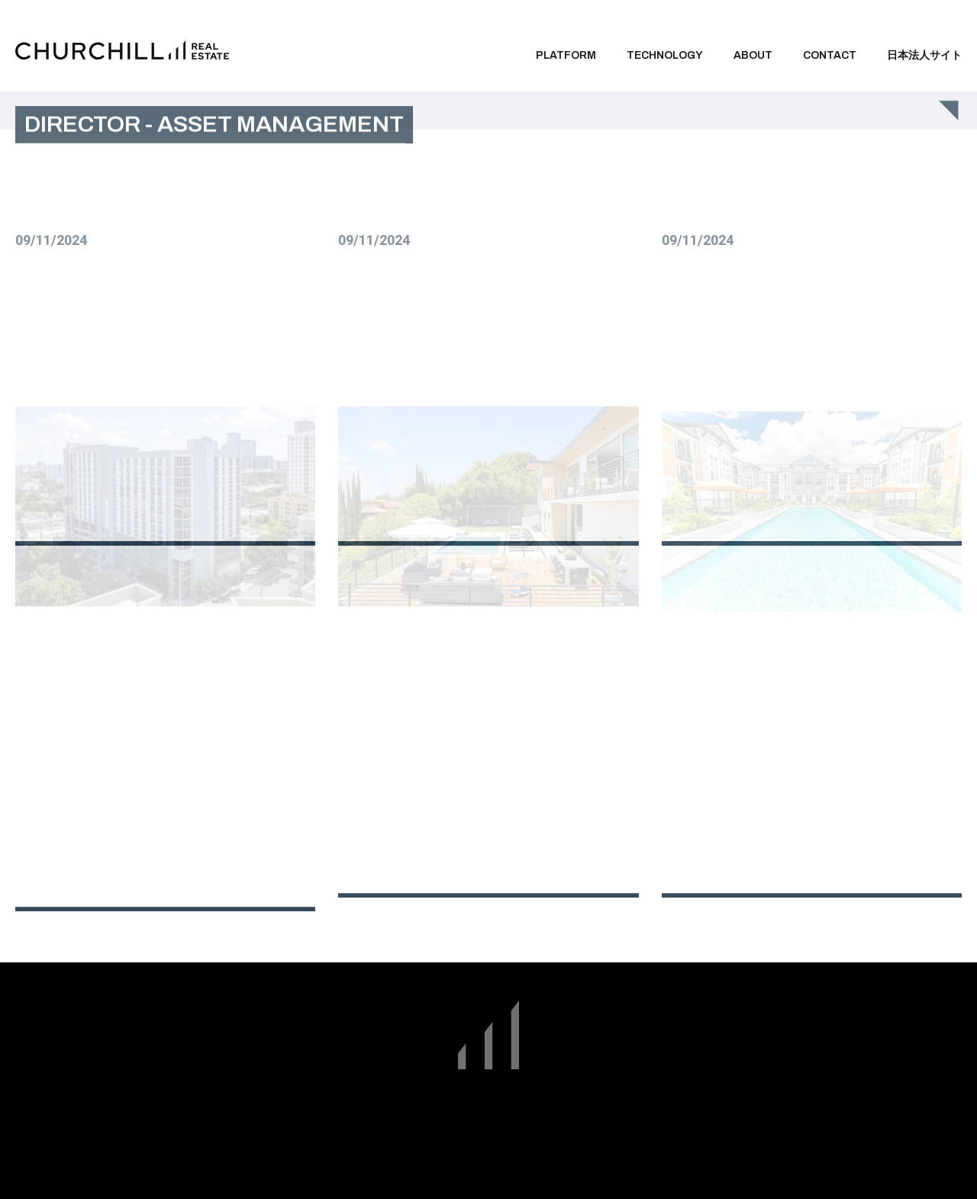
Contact (829, 55)
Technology (665, 55)
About (753, 55)
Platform (566, 55)
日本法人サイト (924, 55)
